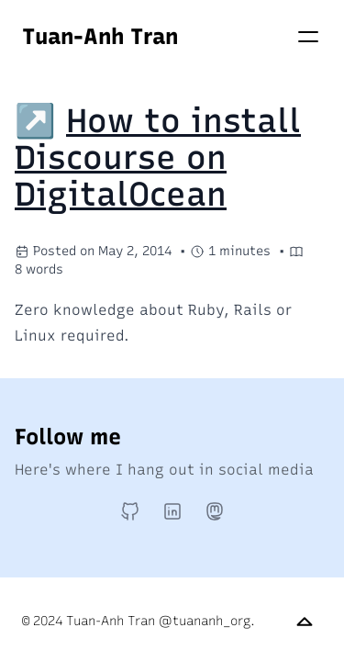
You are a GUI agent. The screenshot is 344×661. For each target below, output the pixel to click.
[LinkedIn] (172, 511)
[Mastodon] (214, 511)
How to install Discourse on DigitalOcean (158, 157)
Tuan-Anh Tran (100, 36)
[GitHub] (130, 511)
